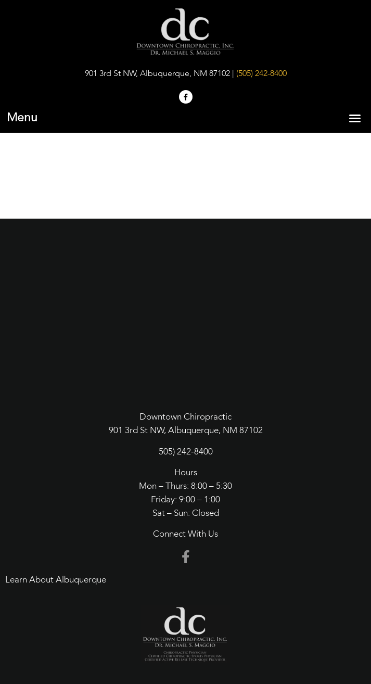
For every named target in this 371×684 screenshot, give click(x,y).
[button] (355, 118)
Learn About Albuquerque (55, 580)
